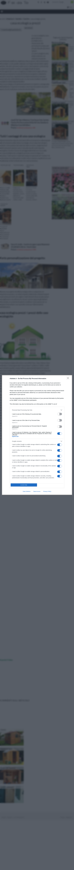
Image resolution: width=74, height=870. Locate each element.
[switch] (59, 414)
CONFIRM (23, 485)
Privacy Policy (47, 491)
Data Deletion (27, 491)
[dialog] (37, 435)
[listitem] (37, 410)
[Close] (68, 378)
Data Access (36, 491)
